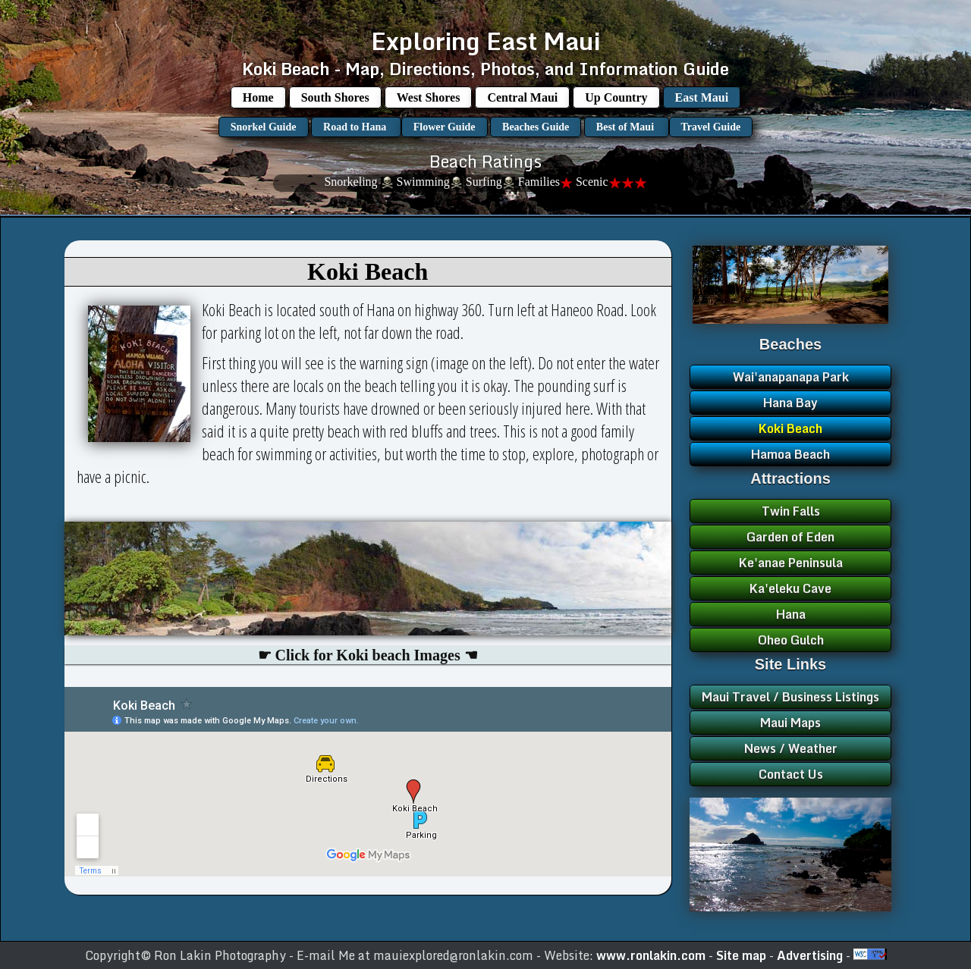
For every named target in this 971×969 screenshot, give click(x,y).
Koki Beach (790, 428)
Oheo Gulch (791, 640)
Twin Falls (791, 511)
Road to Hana (356, 127)
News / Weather (790, 748)
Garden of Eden (790, 537)
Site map (742, 955)
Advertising (811, 955)
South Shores (335, 97)
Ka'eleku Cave (790, 588)
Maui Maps (790, 722)
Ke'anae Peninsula (791, 562)
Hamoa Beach (790, 454)
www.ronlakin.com (650, 955)
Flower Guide (444, 127)
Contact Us (791, 774)
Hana (791, 614)
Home (258, 97)
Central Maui (522, 97)
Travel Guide (711, 127)
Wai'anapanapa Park (791, 377)
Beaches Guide (535, 127)
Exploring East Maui (485, 41)
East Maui (702, 97)
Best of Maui (626, 127)
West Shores (428, 97)
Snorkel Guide (264, 127)
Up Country (616, 97)
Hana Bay (790, 402)
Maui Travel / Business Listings (790, 697)
